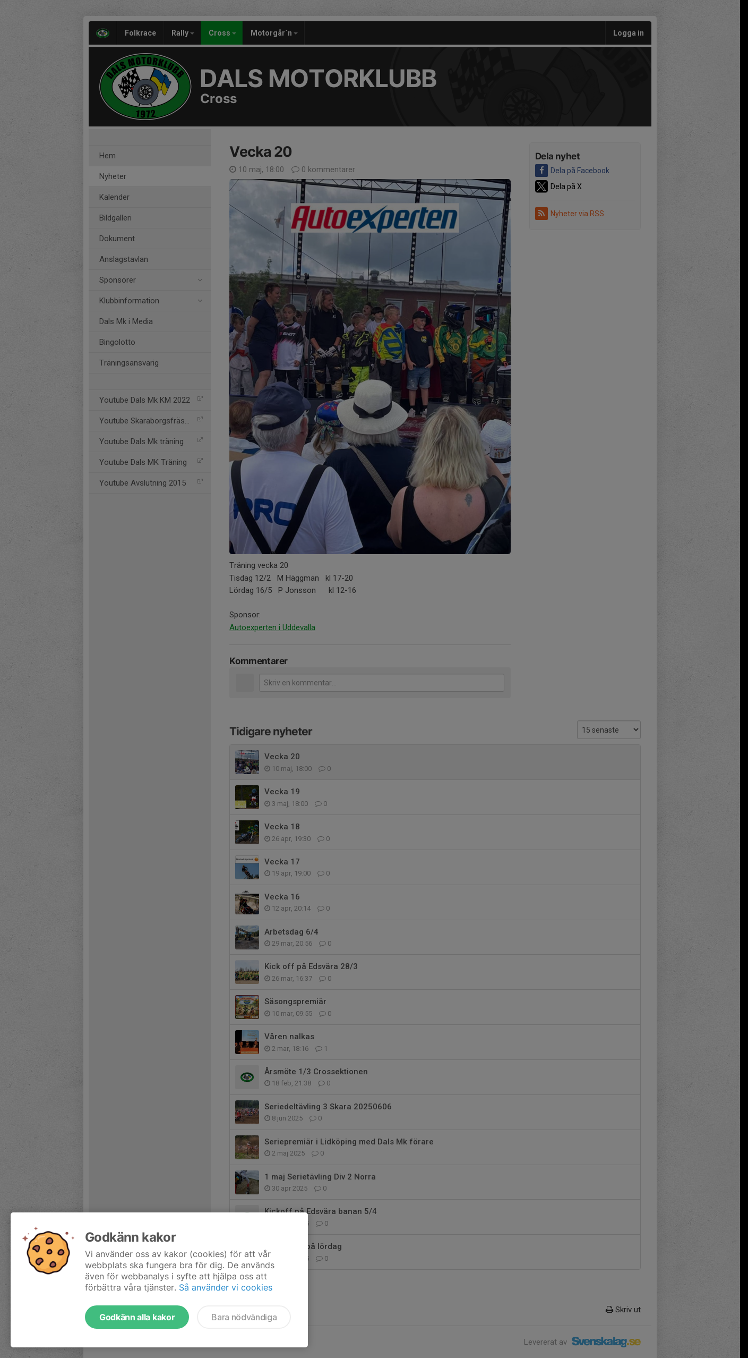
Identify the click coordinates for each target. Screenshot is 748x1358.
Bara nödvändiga (244, 1317)
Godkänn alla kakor (137, 1317)
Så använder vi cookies (225, 1287)
